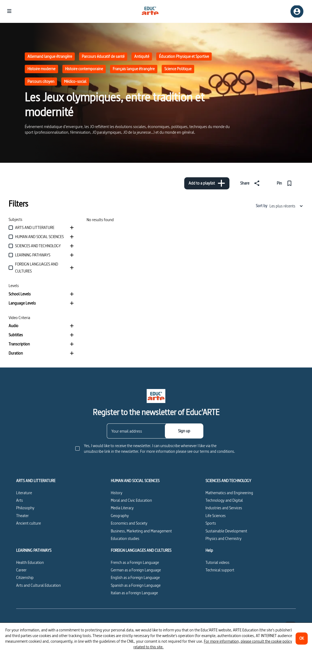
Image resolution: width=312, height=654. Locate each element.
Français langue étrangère (134, 69)
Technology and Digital (224, 500)
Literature (24, 493)
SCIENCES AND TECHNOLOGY (228, 480)
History (116, 493)
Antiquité (141, 56)
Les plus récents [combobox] (286, 206)
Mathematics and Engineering (229, 493)
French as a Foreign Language (135, 562)
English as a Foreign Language (135, 577)
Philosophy (25, 508)
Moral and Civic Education (131, 500)
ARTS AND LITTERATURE (35, 480)
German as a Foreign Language (136, 570)
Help (209, 550)
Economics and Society (129, 523)
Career (21, 570)
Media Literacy (122, 508)
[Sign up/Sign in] (297, 11)
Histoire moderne (41, 69)
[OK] (302, 638)
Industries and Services (223, 508)
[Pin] (285, 183)
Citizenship (25, 577)
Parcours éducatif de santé (103, 56)
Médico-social (75, 81)
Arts (19, 500)
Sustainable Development (226, 531)
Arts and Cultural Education (38, 585)
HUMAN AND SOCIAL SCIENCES (135, 480)
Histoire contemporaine (84, 69)
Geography (120, 515)
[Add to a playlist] (206, 183)
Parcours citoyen (40, 81)
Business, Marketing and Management (141, 531)
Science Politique (178, 69)
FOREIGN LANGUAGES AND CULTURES (141, 550)
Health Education (30, 562)
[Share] (251, 183)
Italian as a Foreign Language (134, 593)
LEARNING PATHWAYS (33, 550)
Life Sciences (215, 515)
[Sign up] (184, 431)
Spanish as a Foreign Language (136, 585)
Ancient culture (28, 523)
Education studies (125, 538)
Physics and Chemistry (223, 538)
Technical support (219, 570)
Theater (22, 515)
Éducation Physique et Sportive (184, 56)
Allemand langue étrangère (49, 56)
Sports (210, 523)
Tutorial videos (217, 562)
